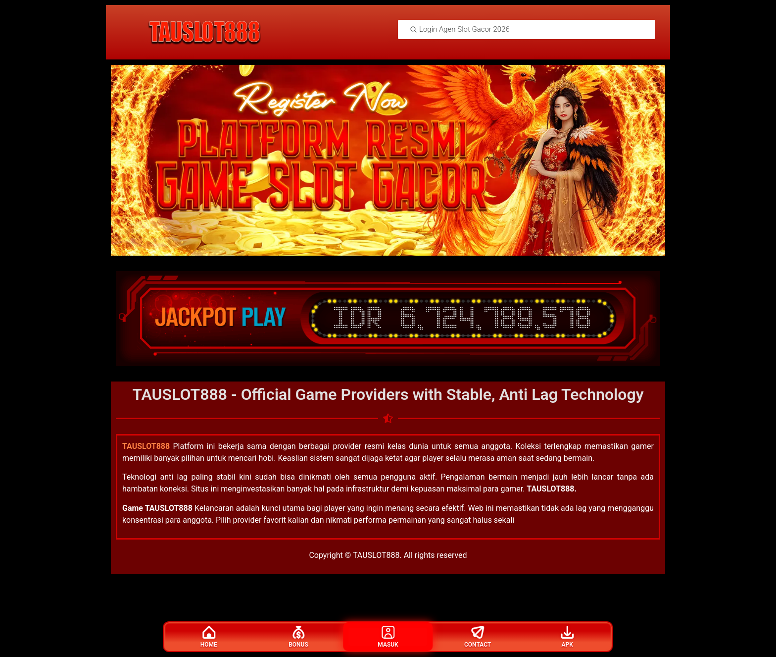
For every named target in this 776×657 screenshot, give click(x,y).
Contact (477, 637)
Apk (567, 637)
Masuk (388, 637)
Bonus (298, 637)
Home (208, 637)
